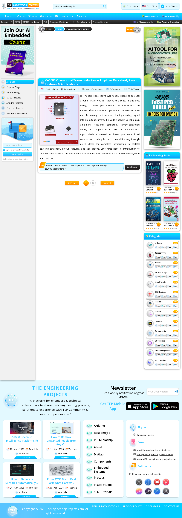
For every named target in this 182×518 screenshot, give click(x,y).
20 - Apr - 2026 (55, 487)
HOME (9, 16)
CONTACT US (171, 506)
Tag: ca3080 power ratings (77, 29)
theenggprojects (143, 434)
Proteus (158, 262)
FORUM (46, 16)
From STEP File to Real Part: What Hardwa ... (61, 481)
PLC (45, 22)
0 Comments (115, 89)
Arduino (36, 22)
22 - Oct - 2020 (51, 89)
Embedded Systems (60, 22)
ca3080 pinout (77, 165)
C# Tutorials (160, 341)
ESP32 (17, 22)
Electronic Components (92, 89)
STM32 (26, 22)
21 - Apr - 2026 (55, 449)
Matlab (158, 311)
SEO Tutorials (160, 360)
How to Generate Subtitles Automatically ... (21, 481)
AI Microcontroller (143, 22)
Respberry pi (98, 433)
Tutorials (31, 449)
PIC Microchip (161, 272)
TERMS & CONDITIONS (105, 506)
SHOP (32, 16)
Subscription (17, 154)
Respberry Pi (160, 253)
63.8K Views (133, 89)
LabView (158, 321)
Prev (71, 183)
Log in (168, 6)
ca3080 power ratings (96, 165)
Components (160, 331)
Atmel (94, 447)
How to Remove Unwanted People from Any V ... (61, 440)
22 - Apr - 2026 (15, 449)
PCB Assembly (170, 16)
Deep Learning (83, 22)
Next (107, 183)
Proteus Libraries (102, 22)
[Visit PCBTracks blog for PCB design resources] (162, 148)
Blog (59, 29)
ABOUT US (83, 16)
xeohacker (22, 453)
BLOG (21, 16)
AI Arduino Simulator (168, 22)
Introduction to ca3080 (57, 165)
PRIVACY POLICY (132, 506)
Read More (132, 167)
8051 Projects (160, 292)
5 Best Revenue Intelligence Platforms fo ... (22, 440)
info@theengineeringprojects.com (152, 449)
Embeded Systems (162, 350)
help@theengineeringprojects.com (153, 454)
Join (173, 6)
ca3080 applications (54, 168)
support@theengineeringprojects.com (154, 458)
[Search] (77, 6)
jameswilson (69, 89)
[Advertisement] (89, 55)
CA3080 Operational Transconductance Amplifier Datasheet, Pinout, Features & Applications (91, 82)
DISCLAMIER (152, 506)
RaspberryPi (6, 22)
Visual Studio (160, 282)
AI (73, 22)
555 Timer (159, 301)
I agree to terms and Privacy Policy (16, 150)
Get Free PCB (150, 16)
